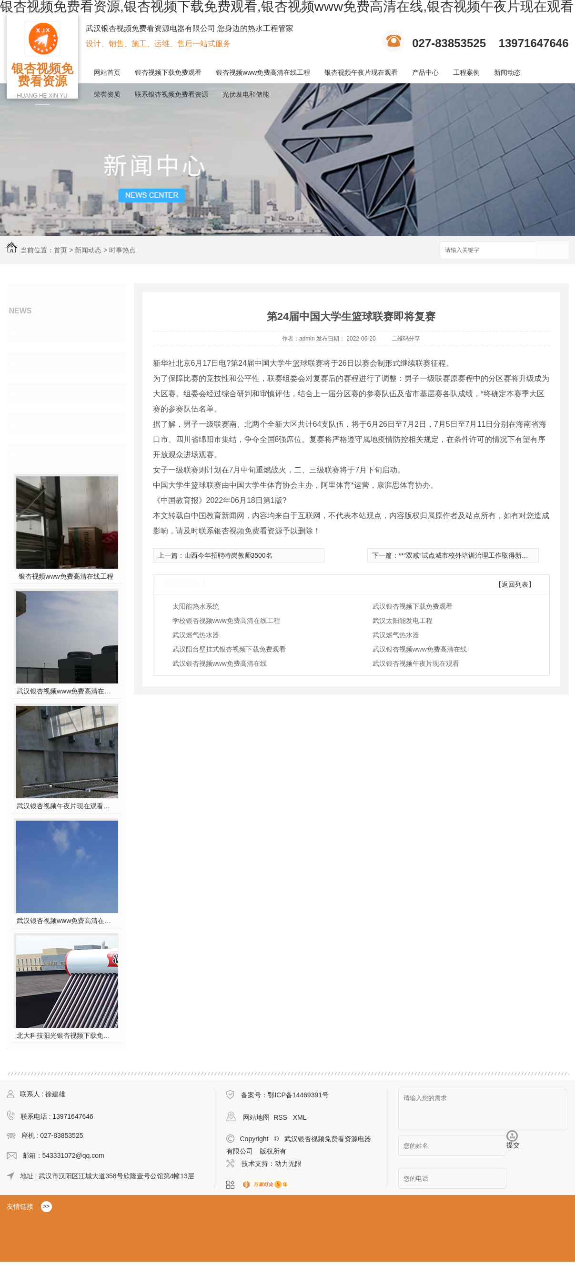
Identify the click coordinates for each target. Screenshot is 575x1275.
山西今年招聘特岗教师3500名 (228, 555)
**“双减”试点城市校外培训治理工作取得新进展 (467, 555)
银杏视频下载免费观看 (168, 72)
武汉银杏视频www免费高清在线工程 (66, 920)
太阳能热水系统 (195, 606)
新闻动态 (507, 72)
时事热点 (122, 250)
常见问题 (38, 393)
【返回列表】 (515, 584)
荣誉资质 (107, 94)
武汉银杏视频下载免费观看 (413, 606)
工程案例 (466, 72)
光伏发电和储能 (245, 94)
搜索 (552, 251)
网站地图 (256, 1117)
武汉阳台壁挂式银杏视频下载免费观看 (229, 649)
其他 (29, 424)
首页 (60, 250)
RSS (281, 1117)
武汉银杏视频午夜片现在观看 (416, 663)
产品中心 (425, 72)
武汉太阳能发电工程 (403, 620)
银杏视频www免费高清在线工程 (263, 72)
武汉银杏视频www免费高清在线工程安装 (66, 691)
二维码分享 (406, 338)
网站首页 (107, 72)
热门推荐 (38, 454)
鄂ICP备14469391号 (298, 1095)
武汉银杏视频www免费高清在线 (420, 649)
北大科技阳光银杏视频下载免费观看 (66, 1035)
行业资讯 (38, 363)
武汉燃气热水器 (195, 635)
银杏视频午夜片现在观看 (361, 72)
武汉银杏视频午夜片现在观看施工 (66, 806)
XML (300, 1117)
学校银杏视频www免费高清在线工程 (226, 620)
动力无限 (288, 1163)
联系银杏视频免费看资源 (171, 94)
